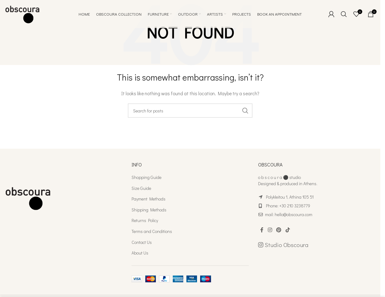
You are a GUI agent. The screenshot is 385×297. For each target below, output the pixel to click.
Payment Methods (149, 199)
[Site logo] (22, 13)
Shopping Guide (146, 177)
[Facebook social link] (262, 230)
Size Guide (141, 188)
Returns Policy (145, 220)
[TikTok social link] (287, 230)
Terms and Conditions (152, 231)
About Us (140, 253)
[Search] (344, 14)
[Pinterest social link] (278, 230)
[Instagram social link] (270, 230)
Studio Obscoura (283, 245)
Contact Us (142, 242)
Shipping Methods (149, 210)
